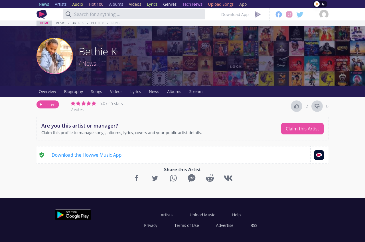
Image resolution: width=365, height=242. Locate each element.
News (115, 23)
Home (44, 23)
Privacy (150, 225)
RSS (254, 225)
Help (236, 214)
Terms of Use (187, 225)
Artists (78, 23)
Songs (96, 91)
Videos (116, 91)
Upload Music (202, 214)
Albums (174, 91)
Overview (47, 91)
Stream (195, 91)
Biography (73, 91)
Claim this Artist (302, 129)
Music (60, 23)
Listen (47, 104)
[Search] (68, 14)
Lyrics (135, 91)
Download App (235, 14)
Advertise (225, 225)
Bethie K (97, 23)
